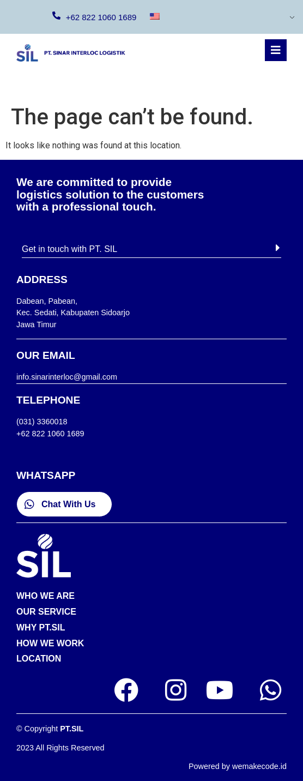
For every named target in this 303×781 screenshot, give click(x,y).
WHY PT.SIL (40, 627)
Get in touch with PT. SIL (69, 249)
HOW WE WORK (50, 643)
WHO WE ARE (45, 595)
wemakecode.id (259, 766)
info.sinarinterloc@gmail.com (66, 377)
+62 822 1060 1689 (101, 17)
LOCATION (38, 658)
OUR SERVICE (46, 611)
